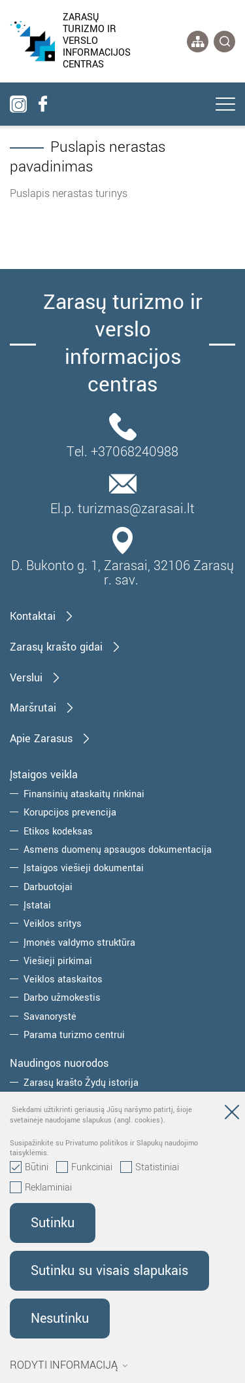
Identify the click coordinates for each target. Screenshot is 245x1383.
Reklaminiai (41, 1187)
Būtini (29, 1167)
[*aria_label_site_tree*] (197, 41)
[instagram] (18, 104)
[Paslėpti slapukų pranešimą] (232, 1114)
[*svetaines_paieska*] (224, 41)
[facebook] (42, 104)
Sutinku (52, 1222)
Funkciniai (84, 1167)
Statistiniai (149, 1167)
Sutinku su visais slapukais (109, 1270)
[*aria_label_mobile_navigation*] (225, 105)
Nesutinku (60, 1318)
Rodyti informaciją (69, 1365)
